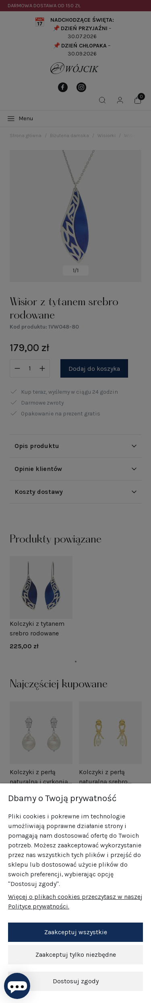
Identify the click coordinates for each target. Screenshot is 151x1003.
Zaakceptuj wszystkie (75, 932)
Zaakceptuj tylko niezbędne (75, 954)
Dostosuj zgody (76, 981)
